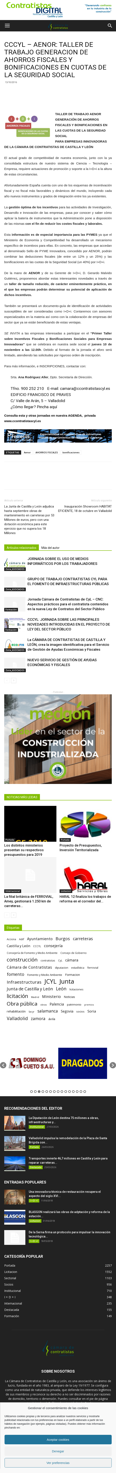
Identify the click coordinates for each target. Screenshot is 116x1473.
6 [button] (50, 1091)
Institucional (37, 1126)
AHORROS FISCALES (46, 452)
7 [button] (54, 1091)
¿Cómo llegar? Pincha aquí (34, 406)
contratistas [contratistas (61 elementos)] (48, 960)
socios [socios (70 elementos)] (80, 1011)
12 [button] (73, 1091)
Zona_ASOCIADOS (15, 569)
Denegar (58, 1451)
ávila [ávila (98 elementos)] (51, 1019)
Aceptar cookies (58, 1439)
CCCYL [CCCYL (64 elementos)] (37, 946)
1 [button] (31, 1091)
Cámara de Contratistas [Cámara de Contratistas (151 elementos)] (29, 967)
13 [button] (77, 1091)
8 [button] (58, 1091)
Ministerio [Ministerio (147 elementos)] (51, 996)
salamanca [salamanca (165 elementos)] (47, 1011)
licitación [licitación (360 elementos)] (17, 996)
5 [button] (46, 1091)
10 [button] (65, 1091)
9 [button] (62, 1091)
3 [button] (39, 1091)
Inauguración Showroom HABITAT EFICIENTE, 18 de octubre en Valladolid (85, 509)
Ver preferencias (58, 1463)
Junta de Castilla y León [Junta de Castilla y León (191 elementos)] (30, 989)
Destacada (35, 1167)
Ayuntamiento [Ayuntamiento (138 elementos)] (40, 939)
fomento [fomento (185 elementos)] (15, 974)
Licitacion (66, 891)
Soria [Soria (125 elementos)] (91, 1011)
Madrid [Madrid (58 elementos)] (35, 997)
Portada (9, 839)
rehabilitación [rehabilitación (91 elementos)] (16, 1011)
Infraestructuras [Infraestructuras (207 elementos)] (24, 982)
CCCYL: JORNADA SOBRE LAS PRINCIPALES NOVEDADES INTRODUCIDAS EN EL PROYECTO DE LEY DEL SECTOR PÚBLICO (68, 624)
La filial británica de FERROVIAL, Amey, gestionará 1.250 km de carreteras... (28, 901)
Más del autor (50, 547)
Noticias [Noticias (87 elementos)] (69, 997)
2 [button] (35, 1091)
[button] (110, 25)
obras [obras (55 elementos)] (43, 1004)
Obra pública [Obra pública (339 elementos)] (22, 1003)
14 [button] (81, 1091)
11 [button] (69, 1091)
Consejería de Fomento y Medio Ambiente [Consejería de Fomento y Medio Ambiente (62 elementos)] (32, 953)
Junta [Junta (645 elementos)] (66, 981)
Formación (11, 609)
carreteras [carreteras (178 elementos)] (83, 938)
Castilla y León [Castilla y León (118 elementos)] (18, 946)
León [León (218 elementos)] (61, 988)
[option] (32, 1063)
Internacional (12, 891)
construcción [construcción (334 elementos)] (22, 959)
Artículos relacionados (21, 547)
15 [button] (84, 1091)
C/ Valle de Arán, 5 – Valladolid (38, 400)
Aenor (27, 452)
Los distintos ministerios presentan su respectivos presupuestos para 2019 (24, 850)
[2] (58, 739)
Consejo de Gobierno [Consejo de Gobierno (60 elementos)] (73, 953)
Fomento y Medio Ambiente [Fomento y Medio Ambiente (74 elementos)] (44, 975)
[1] (58, 10)
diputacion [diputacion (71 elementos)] (61, 967)
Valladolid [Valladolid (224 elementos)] (17, 1018)
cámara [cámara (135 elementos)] (71, 960)
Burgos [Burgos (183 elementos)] (63, 938)
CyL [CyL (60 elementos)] (60, 960)
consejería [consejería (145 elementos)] (53, 946)
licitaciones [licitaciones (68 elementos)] (76, 989)
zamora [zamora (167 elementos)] (38, 1018)
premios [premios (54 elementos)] (89, 1004)
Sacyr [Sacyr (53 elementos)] (31, 1011)
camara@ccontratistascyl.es (85, 388)
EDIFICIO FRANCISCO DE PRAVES (41, 394)
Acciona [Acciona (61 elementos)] (11, 939)
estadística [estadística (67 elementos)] (77, 967)
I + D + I (34, 1200)
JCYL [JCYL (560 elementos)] (50, 981)
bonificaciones (71, 452)
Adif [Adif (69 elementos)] (21, 939)
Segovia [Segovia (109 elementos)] (67, 1011)
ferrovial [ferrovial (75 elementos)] (92, 967)
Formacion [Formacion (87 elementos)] (72, 975)
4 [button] (43, 1091)
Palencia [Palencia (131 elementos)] (57, 1004)
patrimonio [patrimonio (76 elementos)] (74, 1004)
